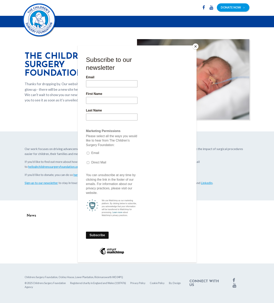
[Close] (196, 46)
